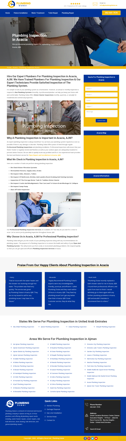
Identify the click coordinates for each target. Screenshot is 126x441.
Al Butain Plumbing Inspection (23, 370)
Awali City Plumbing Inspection (60, 388)
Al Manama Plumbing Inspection (24, 388)
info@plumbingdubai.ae (108, 5)
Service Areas (52, 416)
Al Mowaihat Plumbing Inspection (24, 391)
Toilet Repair (53, 13)
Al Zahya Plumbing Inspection (60, 381)
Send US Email (95, 429)
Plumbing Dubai (58, 438)
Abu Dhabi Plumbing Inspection (23, 327)
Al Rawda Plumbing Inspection (60, 362)
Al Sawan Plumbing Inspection (60, 370)
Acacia (15, 67)
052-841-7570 (111, 13)
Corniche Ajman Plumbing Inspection (62, 391)
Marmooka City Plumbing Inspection (99, 359)
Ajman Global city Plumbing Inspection (26, 351)
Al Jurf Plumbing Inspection (22, 384)
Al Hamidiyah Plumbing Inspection (24, 373)
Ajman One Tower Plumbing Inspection (100, 386)
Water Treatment (38, 13)
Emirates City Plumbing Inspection (98, 344)
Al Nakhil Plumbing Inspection (60, 344)
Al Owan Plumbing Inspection (60, 351)
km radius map (101, 152)
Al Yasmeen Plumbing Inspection (61, 373)
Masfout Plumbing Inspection (97, 362)
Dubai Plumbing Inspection (78, 327)
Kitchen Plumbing (53, 406)
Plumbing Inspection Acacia (29, 67)
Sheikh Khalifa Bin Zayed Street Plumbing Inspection (100, 371)
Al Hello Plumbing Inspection (22, 377)
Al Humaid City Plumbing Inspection (25, 381)
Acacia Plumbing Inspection (96, 382)
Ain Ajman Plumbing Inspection (23, 344)
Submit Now (101, 120)
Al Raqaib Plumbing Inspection (60, 355)
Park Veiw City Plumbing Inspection (99, 366)
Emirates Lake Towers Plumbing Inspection (101, 348)
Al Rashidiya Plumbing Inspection (61, 359)
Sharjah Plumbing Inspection (105, 327)
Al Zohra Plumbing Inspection (60, 384)
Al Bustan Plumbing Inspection (23, 366)
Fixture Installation (21, 13)
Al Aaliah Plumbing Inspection (23, 359)
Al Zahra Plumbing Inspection (60, 377)
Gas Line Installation (54, 413)
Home (7, 13)
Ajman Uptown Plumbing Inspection (25, 355)
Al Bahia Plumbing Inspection (22, 362)
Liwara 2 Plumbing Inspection (97, 355)
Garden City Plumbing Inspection (98, 351)
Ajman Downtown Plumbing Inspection (26, 348)
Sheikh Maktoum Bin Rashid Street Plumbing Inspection (102, 377)
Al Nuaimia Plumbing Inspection (60, 348)
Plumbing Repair (68, 13)
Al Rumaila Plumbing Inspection (60, 366)
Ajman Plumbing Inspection (50, 327)
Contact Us (51, 420)
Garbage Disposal (53, 409)
